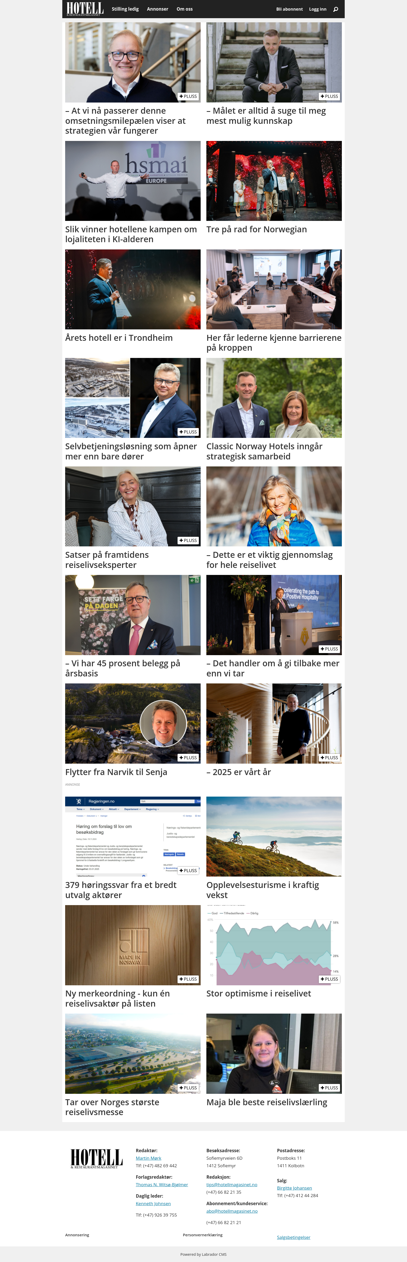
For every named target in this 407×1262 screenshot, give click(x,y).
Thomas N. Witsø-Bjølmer (162, 1185)
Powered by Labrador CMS (203, 1254)
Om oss (185, 9)
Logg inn (318, 9)
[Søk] (336, 9)
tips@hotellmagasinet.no (231, 1185)
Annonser (157, 9)
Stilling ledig (125, 9)
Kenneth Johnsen (153, 1203)
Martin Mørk (148, 1158)
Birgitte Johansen (294, 1188)
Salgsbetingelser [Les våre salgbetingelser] (293, 1237)
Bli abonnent (289, 9)
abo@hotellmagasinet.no (232, 1211)
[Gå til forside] (85, 9)
